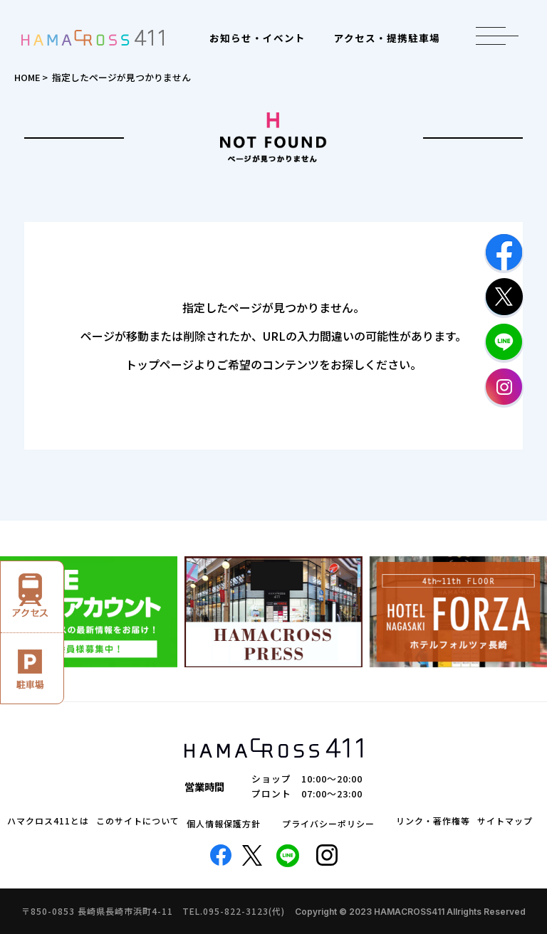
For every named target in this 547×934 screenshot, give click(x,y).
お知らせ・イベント (257, 38)
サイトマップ (505, 821)
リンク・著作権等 (433, 821)
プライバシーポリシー (328, 823)
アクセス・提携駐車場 (387, 38)
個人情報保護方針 (224, 823)
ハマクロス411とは (48, 821)
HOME (27, 77)
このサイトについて (137, 821)
